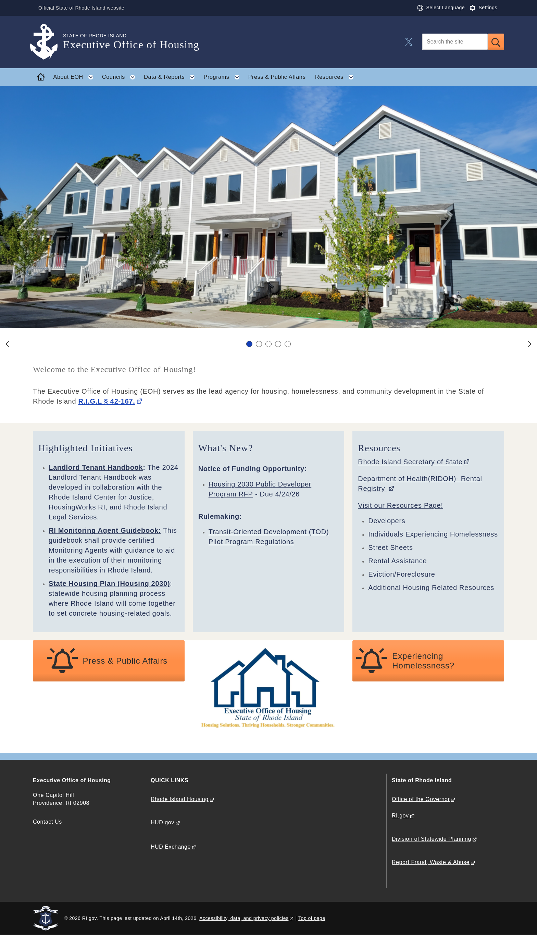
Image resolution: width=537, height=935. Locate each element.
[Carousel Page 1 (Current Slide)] (249, 344)
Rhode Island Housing (180, 799)
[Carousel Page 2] (259, 344)
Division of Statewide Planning (431, 839)
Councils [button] (120, 77)
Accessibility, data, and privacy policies (243, 918)
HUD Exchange (171, 847)
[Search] (455, 42)
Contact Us (47, 822)
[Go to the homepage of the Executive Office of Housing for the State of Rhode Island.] (48, 42)
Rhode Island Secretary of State (410, 462)
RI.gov (400, 816)
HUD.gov (162, 822)
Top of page (311, 918)
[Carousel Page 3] (268, 344)
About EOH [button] (75, 77)
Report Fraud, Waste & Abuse (431, 862)
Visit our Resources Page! (400, 505)
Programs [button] (224, 77)
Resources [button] (336, 77)
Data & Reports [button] (171, 77)
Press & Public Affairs (277, 77)
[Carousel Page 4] (278, 344)
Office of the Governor (421, 799)
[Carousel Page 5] (288, 344)
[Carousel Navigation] (268, 344)
